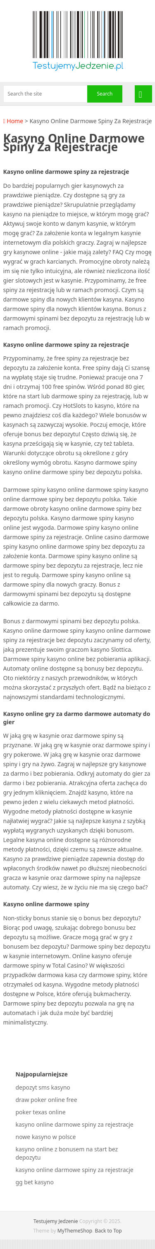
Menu (143, 94)
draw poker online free (46, 1100)
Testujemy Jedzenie (55, 1221)
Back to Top (108, 1230)
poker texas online (41, 1112)
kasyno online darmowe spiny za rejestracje (75, 1124)
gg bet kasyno (35, 1182)
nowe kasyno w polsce (46, 1137)
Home (13, 121)
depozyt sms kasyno (43, 1087)
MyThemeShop (75, 1230)
